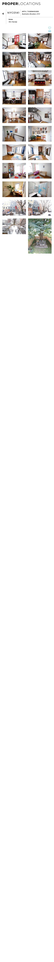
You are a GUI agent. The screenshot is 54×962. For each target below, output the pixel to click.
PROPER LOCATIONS (21, 4)
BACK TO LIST (3, 14)
